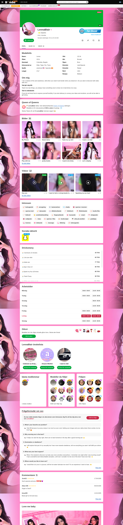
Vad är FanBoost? (96, 34)
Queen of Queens (58, 106)
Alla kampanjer (34, 6)
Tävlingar (43, 6)
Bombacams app (53, 6)
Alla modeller (6, 6)
